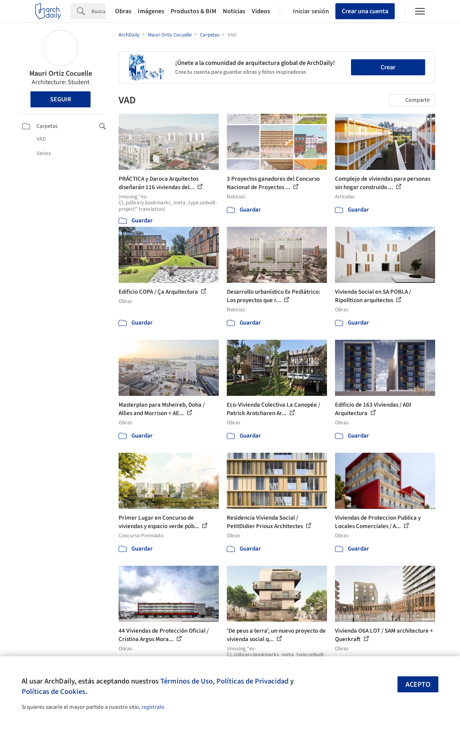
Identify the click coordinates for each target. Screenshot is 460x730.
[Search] (98, 11)
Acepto (418, 685)
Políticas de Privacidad (252, 681)
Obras (123, 11)
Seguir (60, 99)
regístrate (152, 707)
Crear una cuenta (365, 11)
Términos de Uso (186, 681)
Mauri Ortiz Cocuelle (60, 74)
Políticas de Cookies (53, 691)
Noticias (234, 11)
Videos (261, 11)
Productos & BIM (193, 11)
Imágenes (151, 11)
